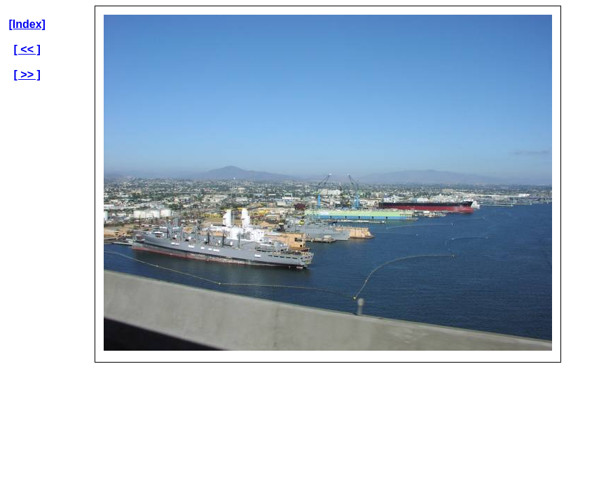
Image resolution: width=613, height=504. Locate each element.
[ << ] (27, 49)
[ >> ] (27, 74)
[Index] (26, 24)
